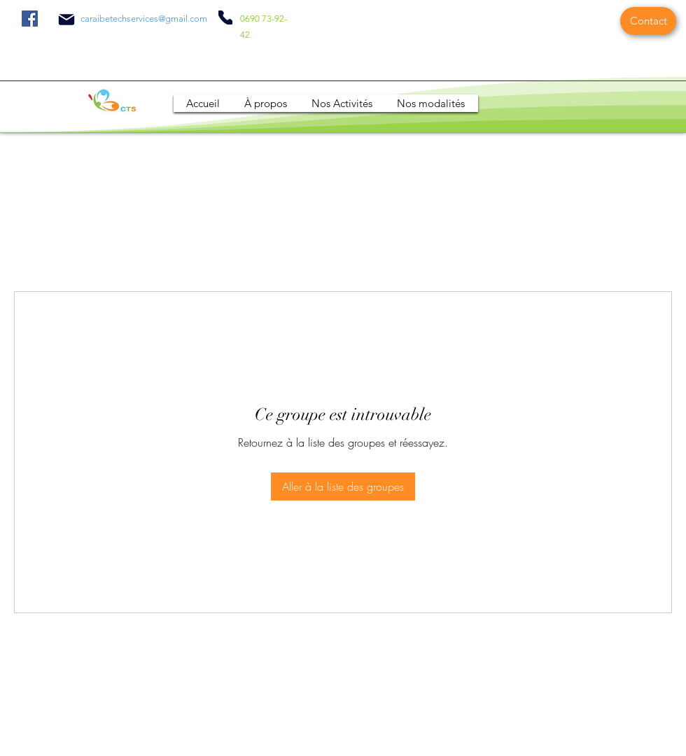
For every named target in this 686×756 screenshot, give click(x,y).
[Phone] (225, 17)
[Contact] (648, 21)
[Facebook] (30, 18)
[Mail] (66, 19)
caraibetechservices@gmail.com (143, 18)
